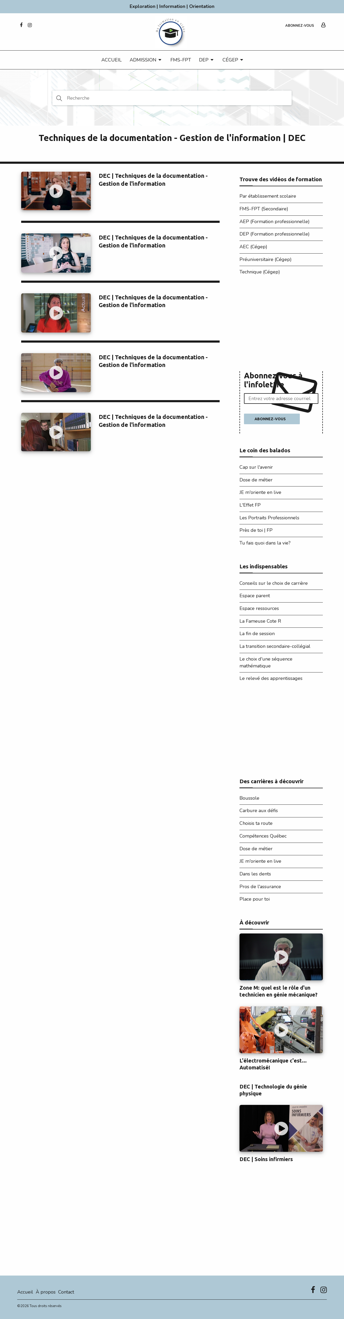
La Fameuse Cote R (260, 621)
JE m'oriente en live (260, 492)
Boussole (249, 798)
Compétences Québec (263, 836)
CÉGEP (230, 60)
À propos (46, 1292)
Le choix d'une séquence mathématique (265, 662)
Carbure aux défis (258, 810)
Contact (66, 1292)
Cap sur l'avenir (256, 467)
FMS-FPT (180, 60)
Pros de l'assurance (260, 886)
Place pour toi (254, 899)
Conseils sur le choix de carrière (273, 583)
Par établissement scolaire (267, 196)
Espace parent (254, 595)
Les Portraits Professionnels (269, 518)
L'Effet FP (250, 505)
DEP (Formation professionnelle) (274, 234)
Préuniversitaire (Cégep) (265, 259)
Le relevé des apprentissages (270, 678)
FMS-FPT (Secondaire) (263, 209)
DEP (204, 60)
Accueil (111, 60)
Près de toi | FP (256, 530)
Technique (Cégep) (259, 272)
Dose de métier (256, 480)
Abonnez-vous (299, 25)
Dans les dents (255, 874)
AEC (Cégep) (253, 247)
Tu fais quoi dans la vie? (265, 543)
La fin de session (257, 633)
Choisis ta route (256, 823)
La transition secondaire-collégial (274, 646)
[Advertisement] (281, 325)
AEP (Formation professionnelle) (274, 221)
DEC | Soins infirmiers (266, 1159)
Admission (143, 60)
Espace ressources (259, 608)
